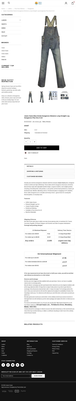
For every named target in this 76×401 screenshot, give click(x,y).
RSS (53, 347)
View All (3, 59)
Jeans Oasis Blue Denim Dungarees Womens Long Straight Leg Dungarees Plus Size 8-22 (29, 11)
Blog (28, 340)
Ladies (10, 8)
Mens (3, 28)
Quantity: (27, 138)
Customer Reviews (34, 172)
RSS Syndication (31, 344)
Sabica (3, 56)
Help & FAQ (55, 349)
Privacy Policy (56, 342)
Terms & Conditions (57, 340)
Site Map (29, 349)
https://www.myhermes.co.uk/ (64, 298)
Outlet (4, 36)
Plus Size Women (20, 8)
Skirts (4, 24)
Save (25, 154)
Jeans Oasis (4, 50)
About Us (29, 342)
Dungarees (31, 8)
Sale (3, 32)
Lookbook (4, 351)
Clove (3, 47)
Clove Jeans (4, 53)
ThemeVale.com (21, 383)
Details (30, 162)
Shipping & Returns (35, 167)
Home (3, 8)
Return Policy (55, 344)
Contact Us (30, 351)
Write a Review (46, 121)
